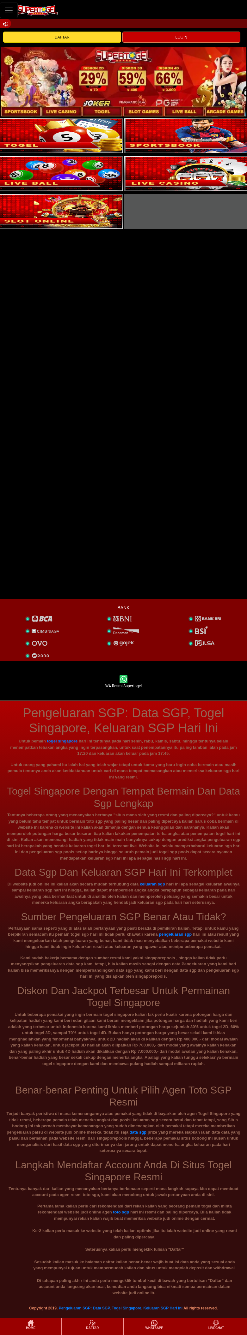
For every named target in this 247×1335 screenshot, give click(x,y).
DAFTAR (62, 37)
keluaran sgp (152, 884)
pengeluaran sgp (175, 934)
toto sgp (121, 1212)
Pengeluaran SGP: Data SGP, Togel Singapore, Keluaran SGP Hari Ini (120, 1308)
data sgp (138, 1132)
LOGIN (181, 37)
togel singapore (62, 741)
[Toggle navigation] (9, 10)
